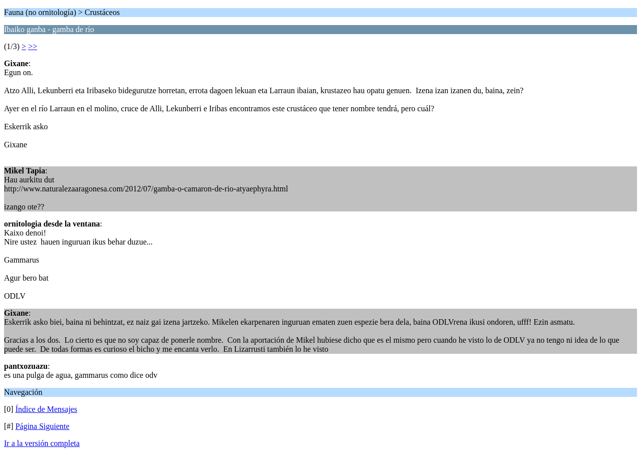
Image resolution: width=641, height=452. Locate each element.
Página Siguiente (43, 426)
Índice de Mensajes (47, 409)
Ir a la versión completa (42, 443)
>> (32, 46)
